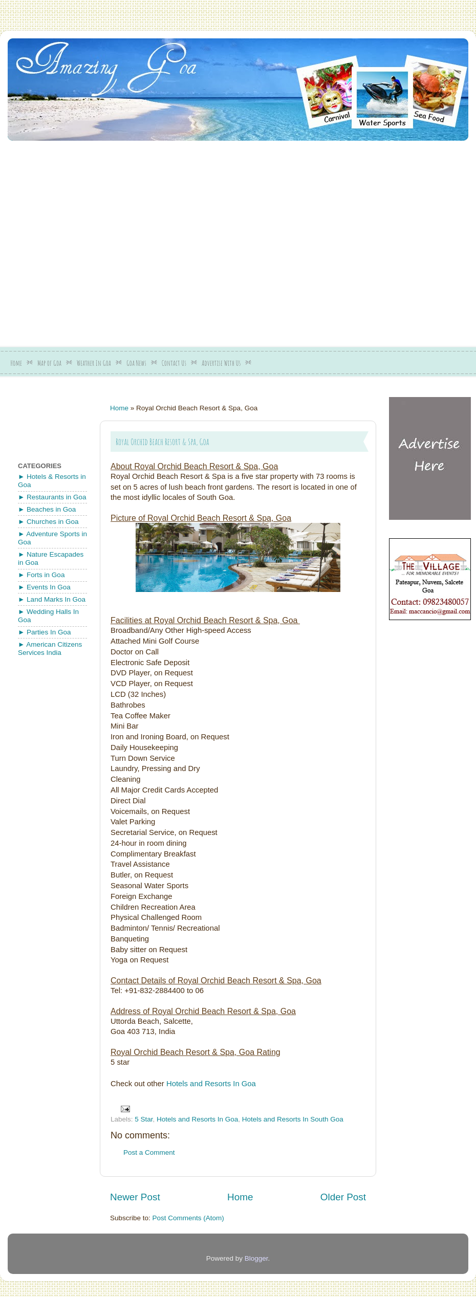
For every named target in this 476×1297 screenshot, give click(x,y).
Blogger (256, 1258)
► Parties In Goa (44, 632)
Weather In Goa (94, 363)
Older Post (343, 1197)
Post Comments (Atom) (188, 1218)
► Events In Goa (44, 587)
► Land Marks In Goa (51, 599)
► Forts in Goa (41, 575)
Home (16, 363)
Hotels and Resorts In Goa (211, 1084)
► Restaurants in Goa (52, 497)
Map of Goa (49, 363)
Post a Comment (149, 1152)
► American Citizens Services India (50, 648)
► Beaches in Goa (47, 509)
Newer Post (135, 1197)
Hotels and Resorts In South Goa (292, 1119)
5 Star (144, 1119)
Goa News (136, 363)
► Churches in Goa (48, 521)
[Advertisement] (96, 240)
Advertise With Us (221, 363)
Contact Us (174, 363)
